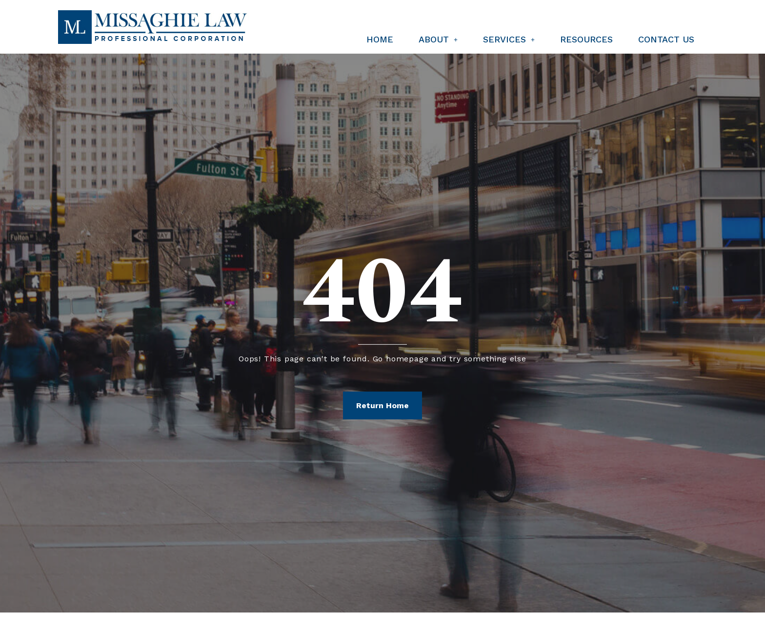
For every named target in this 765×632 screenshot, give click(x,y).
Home (379, 39)
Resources (586, 39)
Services (509, 39)
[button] (438, 39)
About (438, 39)
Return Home (382, 405)
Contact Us (666, 39)
